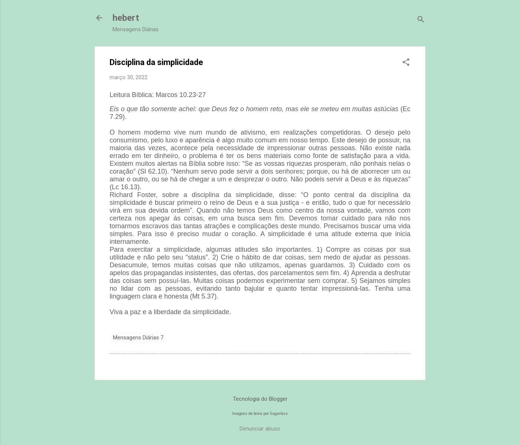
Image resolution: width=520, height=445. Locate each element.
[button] (406, 63)
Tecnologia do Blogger (260, 399)
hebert (126, 18)
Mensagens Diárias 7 (138, 337)
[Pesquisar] (420, 20)
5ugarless (279, 413)
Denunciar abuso (260, 428)
